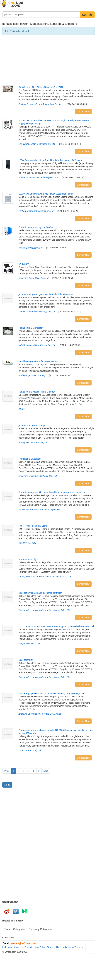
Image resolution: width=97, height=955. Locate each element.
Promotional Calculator (30, 459)
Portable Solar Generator (31, 328)
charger (32, 425)
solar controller (26, 660)
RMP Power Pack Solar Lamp (33, 526)
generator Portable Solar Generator (46, 294)
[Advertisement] (48, 60)
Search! (87, 14)
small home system (38, 361)
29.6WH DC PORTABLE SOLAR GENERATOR (42, 87)
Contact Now (83, 111)
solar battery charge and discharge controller (40, 593)
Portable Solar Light (28, 559)
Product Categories (14, 929)
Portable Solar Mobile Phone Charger (37, 391)
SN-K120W (24, 264)
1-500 (7, 785)
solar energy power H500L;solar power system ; (52, 693)
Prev (6, 771)
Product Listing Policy (34, 947)
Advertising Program (72, 947)
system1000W (36, 227)
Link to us (7, 947)
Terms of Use (53, 947)
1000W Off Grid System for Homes (46, 194)
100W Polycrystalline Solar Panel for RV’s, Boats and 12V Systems (51, 160)
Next (46, 771)
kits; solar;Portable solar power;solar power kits (52, 492)
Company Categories (40, 929)
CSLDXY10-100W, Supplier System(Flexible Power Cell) (57, 626)
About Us (18, 947)
